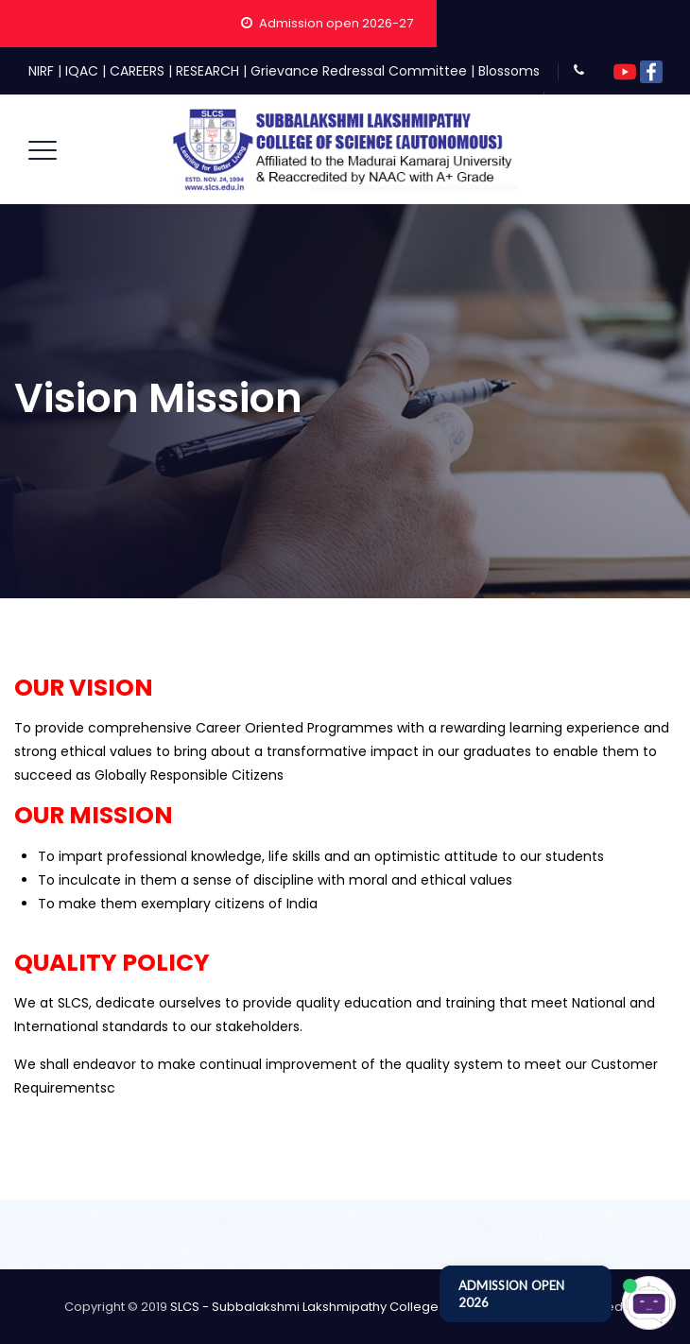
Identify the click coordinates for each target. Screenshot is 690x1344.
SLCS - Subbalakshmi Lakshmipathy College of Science (338, 1307)
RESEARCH (207, 70)
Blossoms (509, 70)
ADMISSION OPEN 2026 (511, 1294)
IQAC (81, 70)
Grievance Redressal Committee (358, 70)
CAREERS (137, 70)
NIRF (41, 70)
